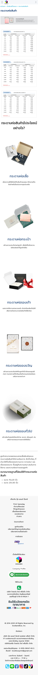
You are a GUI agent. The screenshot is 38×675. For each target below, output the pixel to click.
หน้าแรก (2, 6)
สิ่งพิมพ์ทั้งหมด (12, 6)
